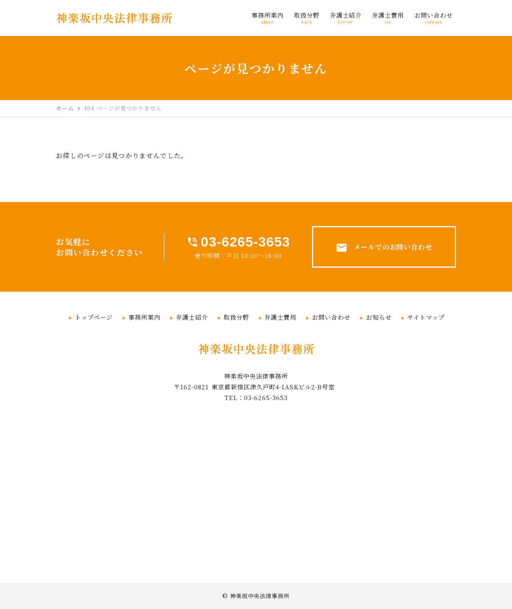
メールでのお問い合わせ (384, 248)
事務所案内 (144, 317)
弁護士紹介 (192, 317)
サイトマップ (426, 317)
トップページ (94, 317)
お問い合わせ (331, 317)
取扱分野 (236, 317)
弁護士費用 (280, 317)
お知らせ (379, 317)
